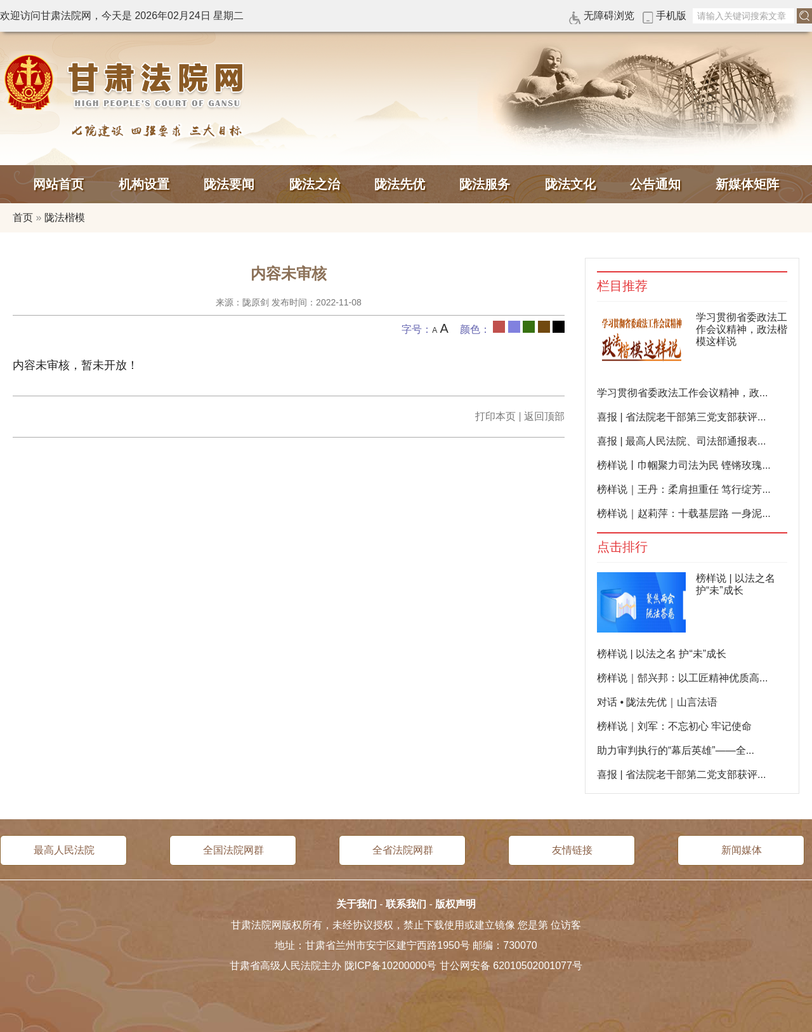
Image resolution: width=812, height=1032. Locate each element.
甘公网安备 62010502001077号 (511, 965)
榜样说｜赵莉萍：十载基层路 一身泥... (684, 513)
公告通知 (655, 184)
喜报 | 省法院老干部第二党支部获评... (681, 774)
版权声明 (455, 904)
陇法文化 (570, 184)
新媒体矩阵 (747, 184)
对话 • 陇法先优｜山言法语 (657, 702)
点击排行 (622, 547)
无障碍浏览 (609, 15)
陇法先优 (399, 184)
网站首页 (58, 184)
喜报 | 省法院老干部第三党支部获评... (681, 417)
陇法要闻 (229, 184)
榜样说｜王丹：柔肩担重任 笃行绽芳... (684, 489)
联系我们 (406, 904)
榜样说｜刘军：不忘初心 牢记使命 (674, 726)
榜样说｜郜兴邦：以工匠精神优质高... (682, 678)
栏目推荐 (622, 286)
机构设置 (144, 184)
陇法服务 (484, 184)
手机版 (671, 15)
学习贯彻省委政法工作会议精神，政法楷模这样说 (741, 329)
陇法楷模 (64, 217)
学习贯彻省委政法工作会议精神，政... (682, 392)
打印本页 (495, 416)
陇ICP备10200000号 (390, 965)
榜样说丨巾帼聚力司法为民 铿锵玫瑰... (684, 465)
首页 (23, 217)
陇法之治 (314, 184)
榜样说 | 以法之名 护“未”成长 (661, 653)
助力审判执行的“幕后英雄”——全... (675, 750)
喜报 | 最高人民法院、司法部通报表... (681, 441)
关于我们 (356, 904)
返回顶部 (544, 416)
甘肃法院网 (127, 82)
